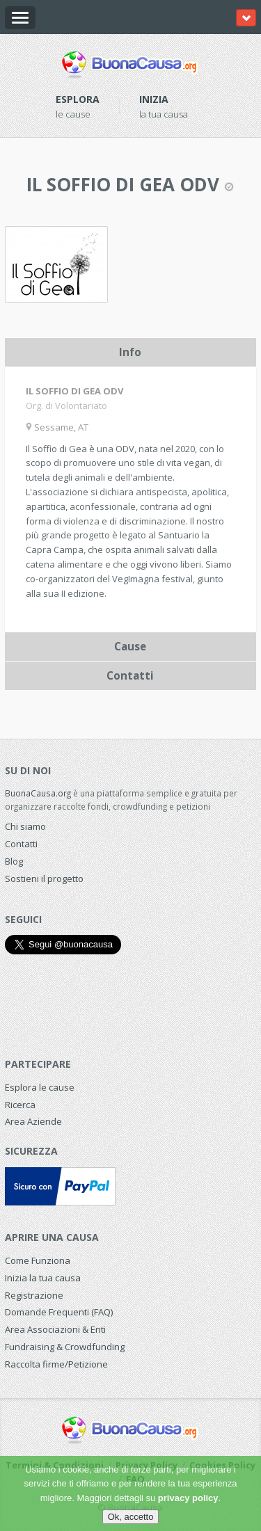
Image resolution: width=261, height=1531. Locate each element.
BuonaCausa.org (38, 793)
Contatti (21, 843)
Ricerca (20, 1104)
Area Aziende (33, 1121)
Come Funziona (37, 1260)
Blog (14, 861)
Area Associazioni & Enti (55, 1329)
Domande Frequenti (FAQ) (59, 1312)
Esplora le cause (39, 1087)
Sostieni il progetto (44, 878)
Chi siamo (25, 826)
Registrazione (34, 1295)
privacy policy (188, 1498)
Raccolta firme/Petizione (56, 1364)
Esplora (78, 99)
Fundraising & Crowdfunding (65, 1346)
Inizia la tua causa (43, 1278)
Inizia (153, 99)
